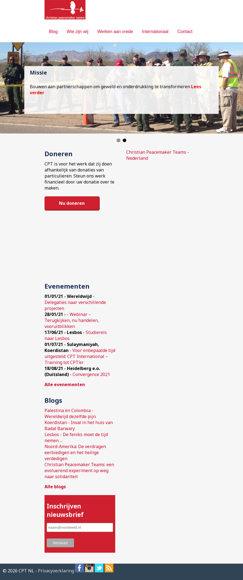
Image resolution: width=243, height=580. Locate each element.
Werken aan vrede (115, 31)
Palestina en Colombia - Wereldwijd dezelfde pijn (70, 413)
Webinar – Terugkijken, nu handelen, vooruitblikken (72, 320)
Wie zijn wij (77, 31)
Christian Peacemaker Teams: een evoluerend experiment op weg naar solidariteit (79, 470)
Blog (53, 31)
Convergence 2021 (91, 374)
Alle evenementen (65, 384)
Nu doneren (72, 203)
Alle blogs (55, 487)
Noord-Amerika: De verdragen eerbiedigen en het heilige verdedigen (75, 452)
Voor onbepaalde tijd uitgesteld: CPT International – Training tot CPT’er (80, 356)
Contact (184, 31)
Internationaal (155, 31)
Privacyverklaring (56, 571)
